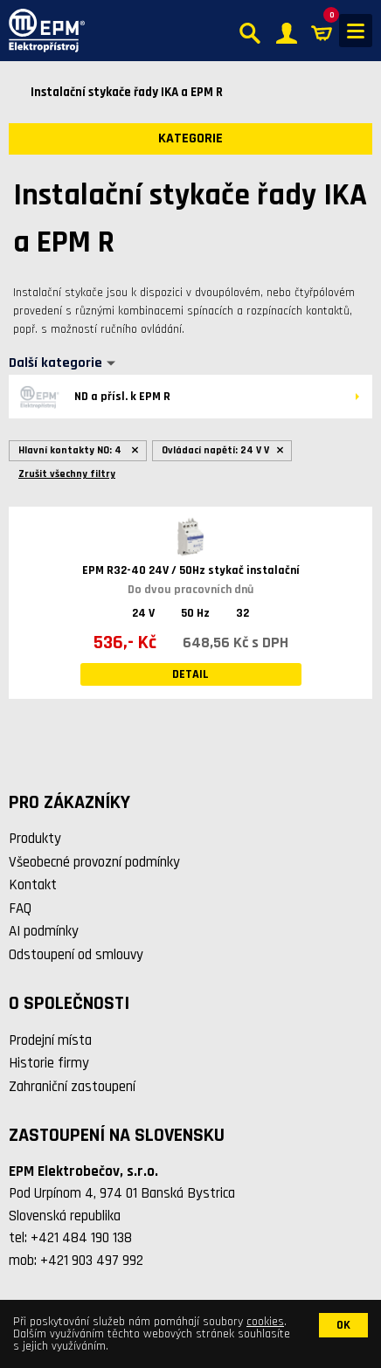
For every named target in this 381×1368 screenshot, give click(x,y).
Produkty (35, 838)
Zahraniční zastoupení (72, 1086)
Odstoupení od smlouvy (76, 954)
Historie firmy (49, 1063)
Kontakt (33, 885)
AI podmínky (44, 931)
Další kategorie (55, 363)
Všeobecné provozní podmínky (94, 862)
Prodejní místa (50, 1040)
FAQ (20, 908)
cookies (265, 1322)
